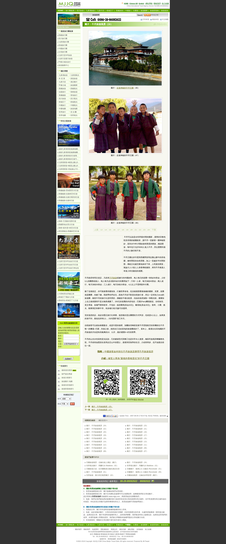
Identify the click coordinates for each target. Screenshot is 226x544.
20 (131, 230)
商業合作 (114, 529)
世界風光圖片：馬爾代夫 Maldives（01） (143, 466)
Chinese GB (133, 3)
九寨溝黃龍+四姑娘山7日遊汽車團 (72, 169)
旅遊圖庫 (144, 11)
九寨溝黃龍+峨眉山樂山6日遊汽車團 (73, 166)
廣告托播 (122, 529)
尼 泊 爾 (73, 112)
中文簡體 (164, 19)
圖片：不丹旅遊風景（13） (137, 442)
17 (118, 230)
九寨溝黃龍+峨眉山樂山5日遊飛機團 (73, 162)
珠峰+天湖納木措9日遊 (67, 221)
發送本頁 (154, 19)
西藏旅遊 (119, 11)
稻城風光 (73, 102)
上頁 (96, 230)
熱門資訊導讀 (64, 374)
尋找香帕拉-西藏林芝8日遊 (69, 231)
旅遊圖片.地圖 (64, 381)
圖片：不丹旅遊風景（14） (96, 442)
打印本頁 (144, 19)
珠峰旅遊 (73, 92)
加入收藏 (165, 3)
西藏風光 (73, 89)
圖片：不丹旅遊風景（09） (137, 448)
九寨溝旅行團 (64, 42)
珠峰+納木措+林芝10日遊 (68, 228)
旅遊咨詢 (164, 11)
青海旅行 (73, 95)
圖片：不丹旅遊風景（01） (96, 472)
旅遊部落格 (154, 11)
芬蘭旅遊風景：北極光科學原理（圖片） (142, 475)
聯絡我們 (157, 3)
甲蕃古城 (62, 85)
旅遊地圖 (73, 109)
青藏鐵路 (62, 95)
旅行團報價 (69, 11)
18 (123, 230)
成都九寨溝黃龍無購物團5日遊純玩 (72, 152)
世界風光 (73, 115)
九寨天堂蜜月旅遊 (65, 59)
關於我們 (78, 529)
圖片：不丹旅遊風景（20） (96, 432)
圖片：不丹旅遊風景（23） (137, 426)
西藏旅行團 (63, 35)
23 (144, 230)
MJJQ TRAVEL (153, 416)
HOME (126, 3)
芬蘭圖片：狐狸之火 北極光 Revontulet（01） (145, 469)
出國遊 (135, 11)
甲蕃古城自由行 (65, 62)
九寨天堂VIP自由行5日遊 (68, 265)
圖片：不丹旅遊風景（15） (102, 407)
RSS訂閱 (151, 15)
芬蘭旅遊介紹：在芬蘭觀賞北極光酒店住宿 (102, 469)
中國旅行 (62, 105)
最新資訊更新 (67, 370)
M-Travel (146, 541)
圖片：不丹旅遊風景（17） (102, 410)
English (141, 3)
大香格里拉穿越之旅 (66, 294)
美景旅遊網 (112, 539)
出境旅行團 (63, 52)
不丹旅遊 (113, 278)
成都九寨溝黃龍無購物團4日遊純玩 (72, 149)
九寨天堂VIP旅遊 (65, 55)
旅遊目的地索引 (65, 385)
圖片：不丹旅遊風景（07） (137, 451)
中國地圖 (62, 109)
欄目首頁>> (103, 420)
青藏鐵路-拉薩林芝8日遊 (68, 194)
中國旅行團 (63, 49)
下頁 (154, 230)
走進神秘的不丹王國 (125, 88)
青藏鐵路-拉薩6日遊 (66, 201)
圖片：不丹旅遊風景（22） (96, 429)
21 (136, 230)
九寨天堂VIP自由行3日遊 (68, 261)
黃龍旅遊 (73, 79)
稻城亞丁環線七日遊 (66, 297)
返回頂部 (164, 416)
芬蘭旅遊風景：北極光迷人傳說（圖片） (102, 462)
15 (110, 230)
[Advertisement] (104, 255)
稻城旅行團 (63, 45)
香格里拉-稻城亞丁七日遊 (68, 300)
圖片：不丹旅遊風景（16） (96, 438)
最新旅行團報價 (67, 31)
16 (114, 230)
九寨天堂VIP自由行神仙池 (69, 268)
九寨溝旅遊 (90, 11)
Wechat (140, 399)
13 (101, 230)
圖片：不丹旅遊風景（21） (137, 429)
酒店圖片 (73, 82)
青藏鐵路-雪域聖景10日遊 (68, 190)
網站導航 (149, 3)
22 (140, 230)
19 (127, 230)
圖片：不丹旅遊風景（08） (96, 451)
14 (106, 230)
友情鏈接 (140, 529)
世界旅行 (62, 112)
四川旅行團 (63, 39)
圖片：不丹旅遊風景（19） (137, 432)
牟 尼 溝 (62, 79)
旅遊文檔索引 (64, 378)
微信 (135, 399)
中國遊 (128, 11)
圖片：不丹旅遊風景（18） (96, 435)
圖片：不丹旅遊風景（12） (96, 445)
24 (148, 230)
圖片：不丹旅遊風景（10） (96, 448)
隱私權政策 (105, 529)
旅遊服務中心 (64, 65)
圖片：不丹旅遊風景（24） (96, 426)
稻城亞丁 (110, 11)
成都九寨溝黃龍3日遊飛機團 (69, 156)
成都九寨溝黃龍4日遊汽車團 (69, 159)
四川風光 (73, 99)
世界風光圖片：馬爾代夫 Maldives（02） (102, 466)
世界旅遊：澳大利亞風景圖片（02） (100, 475)
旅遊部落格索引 (65, 389)
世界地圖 (62, 115)
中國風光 (73, 105)
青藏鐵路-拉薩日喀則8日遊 (69, 197)
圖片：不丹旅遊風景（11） (137, 445)
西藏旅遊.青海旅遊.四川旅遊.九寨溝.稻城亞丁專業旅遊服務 (114, 534)
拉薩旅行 (62, 92)
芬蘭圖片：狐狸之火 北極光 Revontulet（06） (145, 472)
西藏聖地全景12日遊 (66, 225)
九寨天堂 (100, 11)
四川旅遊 (80, 11)
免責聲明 (95, 529)
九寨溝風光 (74, 75)
